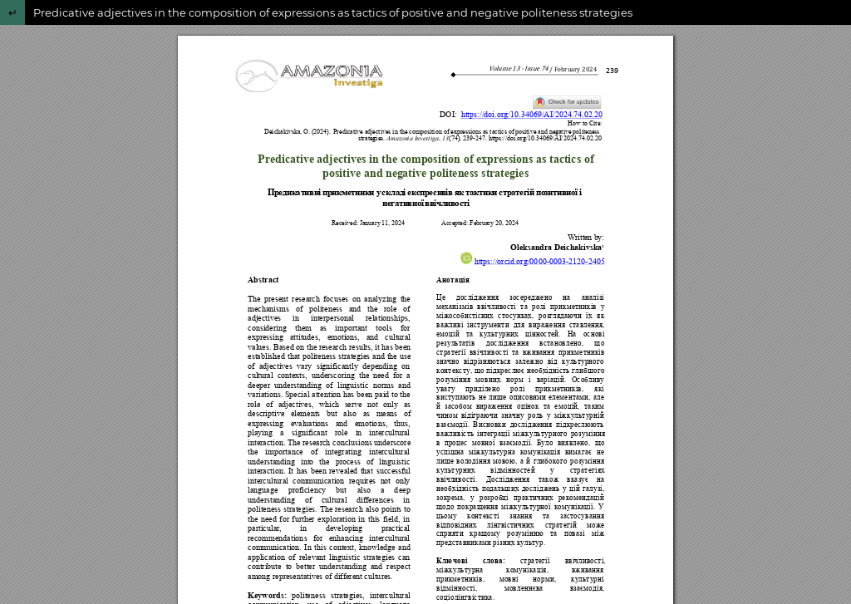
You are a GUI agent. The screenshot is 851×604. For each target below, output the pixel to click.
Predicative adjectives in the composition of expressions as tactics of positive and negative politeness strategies (332, 12)
